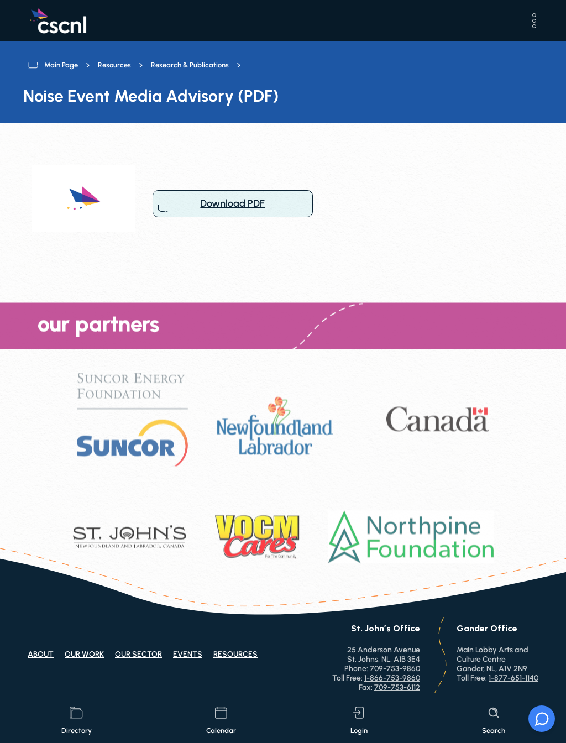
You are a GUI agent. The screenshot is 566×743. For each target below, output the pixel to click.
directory (76, 721)
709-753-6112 (397, 687)
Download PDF (232, 204)
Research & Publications (190, 65)
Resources (114, 65)
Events (187, 654)
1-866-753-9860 (392, 678)
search (493, 721)
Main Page (61, 65)
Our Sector (138, 654)
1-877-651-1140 (513, 678)
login (359, 721)
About (41, 654)
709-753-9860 (395, 668)
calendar (221, 721)
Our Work (84, 654)
